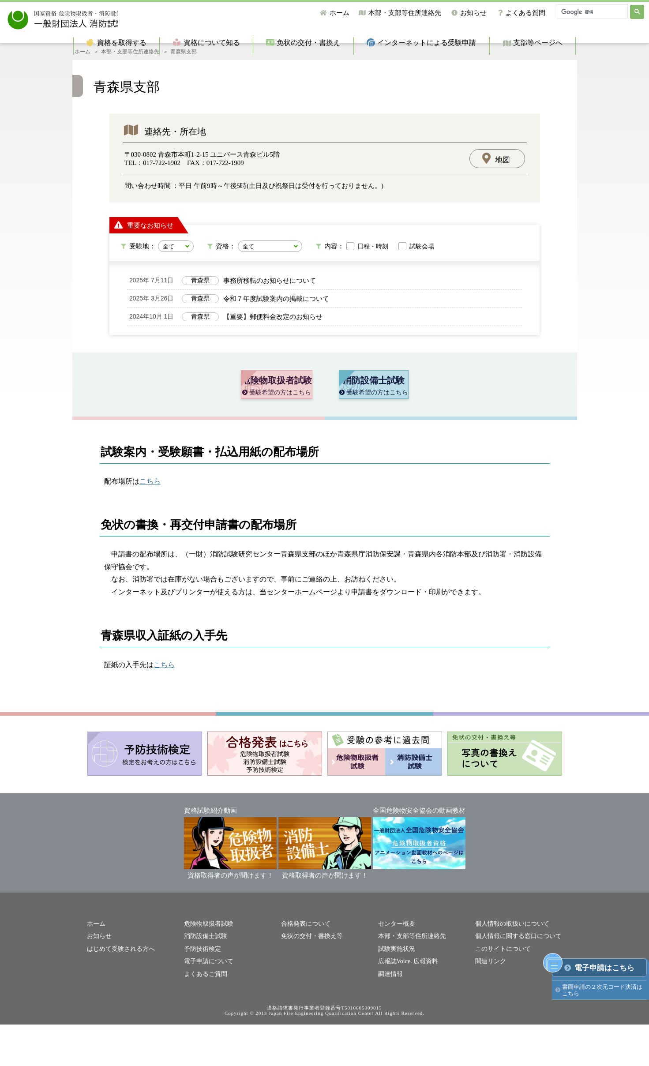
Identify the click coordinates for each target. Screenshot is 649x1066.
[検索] (591, 12)
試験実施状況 (395, 991)
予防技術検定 (201, 991)
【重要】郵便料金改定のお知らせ (273, 328)
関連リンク (489, 1003)
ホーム (339, 12)
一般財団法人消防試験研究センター (98, 17)
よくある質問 (525, 12)
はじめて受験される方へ (118, 991)
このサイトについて (501, 991)
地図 (502, 171)
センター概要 (395, 967)
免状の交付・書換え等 (309, 979)
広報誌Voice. (394, 1003)
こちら (150, 525)
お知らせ (473, 12)
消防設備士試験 (204, 979)
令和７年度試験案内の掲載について (276, 310)
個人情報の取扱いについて (509, 967)
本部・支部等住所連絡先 (404, 12)
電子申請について (207, 1003)
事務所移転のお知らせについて (269, 292)
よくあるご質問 (204, 1015)
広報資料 (422, 1003)
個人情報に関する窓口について (515, 979)
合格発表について (304, 967)
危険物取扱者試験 (207, 967)
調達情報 (389, 1015)
